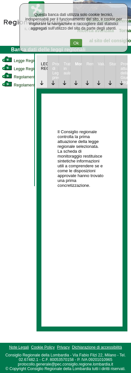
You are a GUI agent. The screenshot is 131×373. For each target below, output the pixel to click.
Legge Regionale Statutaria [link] (31, 69)
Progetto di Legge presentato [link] (55, 71)
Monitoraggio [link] (78, 64)
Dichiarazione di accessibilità (97, 347)
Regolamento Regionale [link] (29, 85)
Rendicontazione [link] (89, 64)
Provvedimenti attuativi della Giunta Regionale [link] (124, 73)
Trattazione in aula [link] (67, 68)
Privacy (63, 347)
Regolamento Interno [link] (26, 77)
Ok (76, 43)
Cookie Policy (43, 347)
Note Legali (19, 347)
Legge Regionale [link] (22, 60)
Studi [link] (112, 64)
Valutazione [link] (101, 64)
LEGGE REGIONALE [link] (44, 66)
